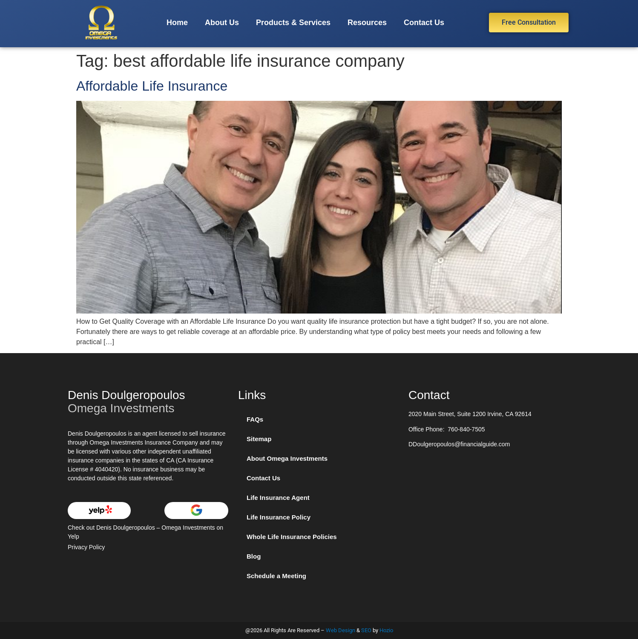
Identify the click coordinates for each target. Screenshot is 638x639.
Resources (367, 22)
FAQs (255, 419)
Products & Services (293, 22)
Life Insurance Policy (278, 517)
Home (177, 22)
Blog (254, 556)
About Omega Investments (287, 458)
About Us (222, 22)
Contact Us (424, 22)
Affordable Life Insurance (151, 86)
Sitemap (259, 438)
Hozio (386, 630)
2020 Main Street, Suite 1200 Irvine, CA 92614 (470, 414)
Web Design (340, 630)
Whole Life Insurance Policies (292, 536)
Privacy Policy (86, 547)
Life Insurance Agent (278, 497)
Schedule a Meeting (276, 575)
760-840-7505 (466, 429)
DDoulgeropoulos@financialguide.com (459, 444)
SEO (366, 630)
